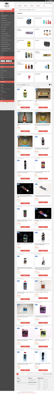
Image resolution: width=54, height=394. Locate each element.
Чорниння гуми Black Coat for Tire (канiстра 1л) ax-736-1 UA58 (25, 293)
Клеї (36, 62)
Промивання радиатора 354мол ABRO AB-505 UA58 (25, 101)
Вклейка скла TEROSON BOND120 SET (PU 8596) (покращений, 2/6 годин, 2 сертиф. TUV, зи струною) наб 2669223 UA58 (43, 268)
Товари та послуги (22, 9)
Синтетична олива (4, 42)
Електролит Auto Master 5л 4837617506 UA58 (24, 244)
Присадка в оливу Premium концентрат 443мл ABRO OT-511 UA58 (24, 221)
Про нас (2, 52)
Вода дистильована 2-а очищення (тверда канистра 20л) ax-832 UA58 (25, 316)
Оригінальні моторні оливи (6, 39)
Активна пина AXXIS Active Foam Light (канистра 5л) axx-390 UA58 (42, 340)
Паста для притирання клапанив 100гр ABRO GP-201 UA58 (42, 172)
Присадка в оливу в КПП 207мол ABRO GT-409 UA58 (43, 221)
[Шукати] (13, 9)
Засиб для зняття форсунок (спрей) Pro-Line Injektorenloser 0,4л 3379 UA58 (42, 148)
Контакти (38, 5)
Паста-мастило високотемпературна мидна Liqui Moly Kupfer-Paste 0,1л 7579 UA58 (24, 196)
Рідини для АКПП (4, 50)
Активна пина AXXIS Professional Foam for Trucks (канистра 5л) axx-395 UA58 (43, 316)
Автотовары (3, 29)
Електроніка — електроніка (6, 22)
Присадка (19, 73)
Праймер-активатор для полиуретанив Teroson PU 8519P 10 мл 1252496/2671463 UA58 (25, 268)
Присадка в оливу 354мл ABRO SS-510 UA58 (24, 125)
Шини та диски (4, 27)
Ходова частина (4, 20)
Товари (2, 13)
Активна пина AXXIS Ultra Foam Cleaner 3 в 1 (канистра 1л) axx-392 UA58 (25, 364)
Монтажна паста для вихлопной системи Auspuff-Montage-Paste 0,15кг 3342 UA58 (43, 196)
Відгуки (2, 55)
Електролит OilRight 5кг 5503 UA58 (41, 292)
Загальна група (4, 37)
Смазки (18, 51)
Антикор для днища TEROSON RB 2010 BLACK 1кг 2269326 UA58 (42, 244)
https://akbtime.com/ (4, 95)
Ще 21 (2, 79)
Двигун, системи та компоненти (4, 16)
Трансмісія (3, 31)
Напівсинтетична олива (5, 44)
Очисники (37, 29)
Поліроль (37, 40)
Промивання (37, 73)
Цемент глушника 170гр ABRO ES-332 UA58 (42, 101)
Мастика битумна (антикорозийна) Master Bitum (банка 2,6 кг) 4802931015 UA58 (43, 125)
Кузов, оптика (3, 18)
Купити (25, 107)
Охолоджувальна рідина (5, 48)
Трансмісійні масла (4, 46)
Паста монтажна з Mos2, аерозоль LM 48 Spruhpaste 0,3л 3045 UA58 (25, 172)
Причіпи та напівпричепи (5, 35)
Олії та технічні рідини (5, 24)
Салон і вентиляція (4, 33)
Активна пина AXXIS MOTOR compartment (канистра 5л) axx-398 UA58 (25, 340)
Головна (19, 5)
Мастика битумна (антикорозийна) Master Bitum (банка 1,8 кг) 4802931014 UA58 (25, 148)
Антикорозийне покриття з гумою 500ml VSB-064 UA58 (42, 364)
